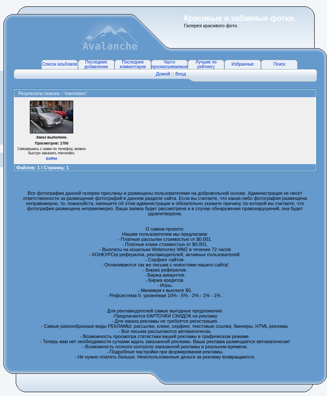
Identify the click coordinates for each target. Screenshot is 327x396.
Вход (180, 73)
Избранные (243, 64)
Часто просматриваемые (169, 64)
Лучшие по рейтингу (206, 64)
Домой (163, 73)
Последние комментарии (133, 64)
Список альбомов (59, 64)
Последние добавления (96, 64)
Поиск (279, 64)
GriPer (51, 158)
